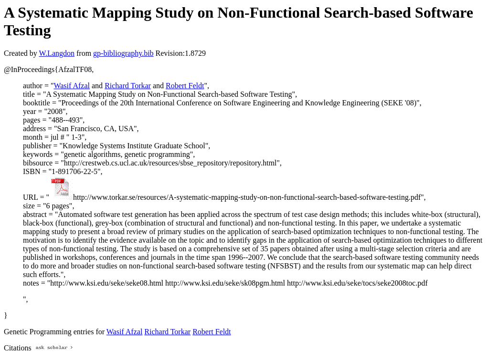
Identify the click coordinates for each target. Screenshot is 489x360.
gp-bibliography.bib (123, 53)
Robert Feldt (185, 86)
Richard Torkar (128, 86)
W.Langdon (56, 53)
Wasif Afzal (71, 86)
